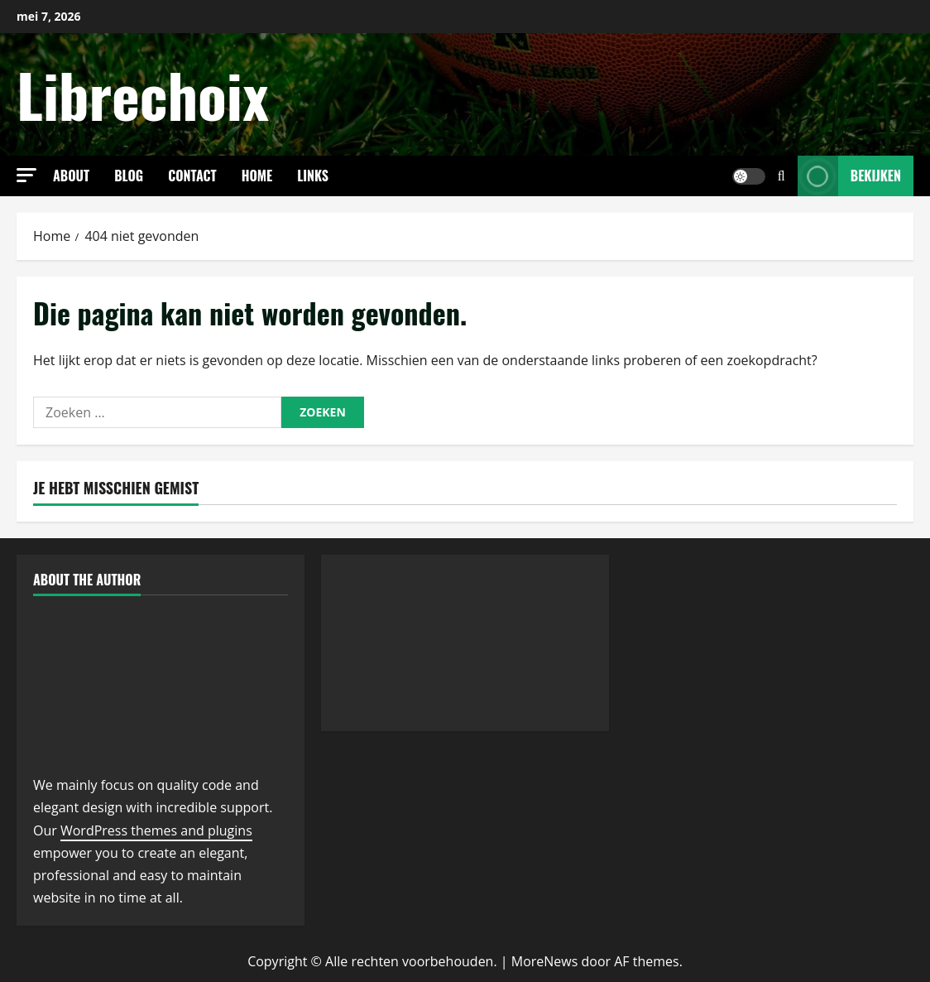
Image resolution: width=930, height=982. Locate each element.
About (71, 175)
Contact (192, 175)
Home (257, 175)
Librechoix (143, 94)
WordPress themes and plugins (156, 830)
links (312, 175)
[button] (26, 175)
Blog (128, 175)
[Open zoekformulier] (781, 176)
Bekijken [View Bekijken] (849, 176)
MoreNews (544, 961)
